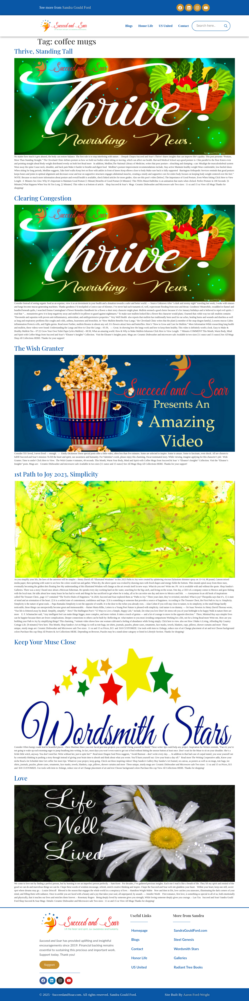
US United (166, 25)
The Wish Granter (39, 348)
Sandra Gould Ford (76, 7)
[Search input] (209, 25)
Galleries (180, 958)
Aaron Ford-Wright (196, 995)
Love (20, 778)
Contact (183, 25)
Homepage (139, 930)
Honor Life (145, 25)
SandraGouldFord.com (190, 930)
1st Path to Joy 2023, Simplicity (56, 474)
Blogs (129, 25)
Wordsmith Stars (186, 949)
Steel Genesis (184, 940)
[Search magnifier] (225, 26)
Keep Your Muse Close (45, 642)
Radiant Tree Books (188, 967)
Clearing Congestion (43, 198)
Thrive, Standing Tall (43, 51)
